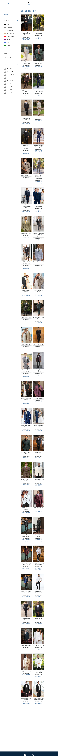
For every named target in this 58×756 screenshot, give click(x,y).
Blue (8, 42)
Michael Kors (10, 68)
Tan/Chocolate (10, 33)
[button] (11, 20)
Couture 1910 (10, 71)
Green (8, 45)
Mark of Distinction (11, 80)
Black (8, 24)
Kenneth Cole (10, 89)
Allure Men (9, 83)
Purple (8, 39)
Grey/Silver (9, 27)
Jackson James (10, 86)
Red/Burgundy (10, 36)
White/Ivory (10, 30)
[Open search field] (8, 3)
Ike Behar (9, 77)
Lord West (9, 92)
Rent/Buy (9, 57)
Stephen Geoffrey (11, 74)
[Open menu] (2, 3)
